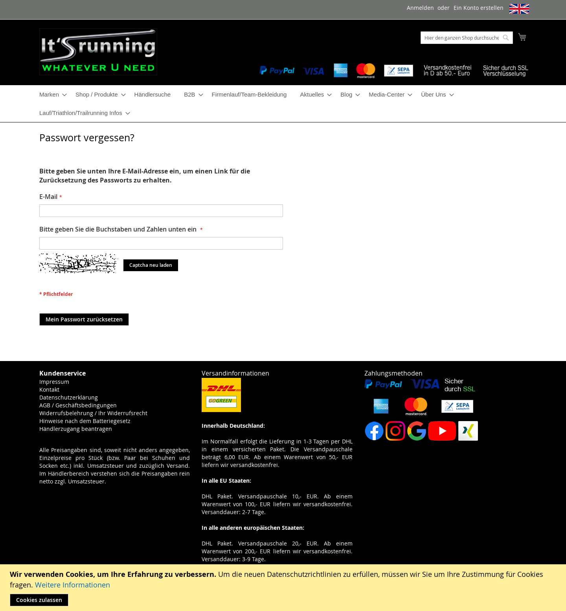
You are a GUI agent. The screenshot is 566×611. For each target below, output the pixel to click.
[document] (284, 587)
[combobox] (467, 37)
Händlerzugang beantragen (75, 428)
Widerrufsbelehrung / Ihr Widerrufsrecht (93, 413)
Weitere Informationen (72, 584)
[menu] (283, 103)
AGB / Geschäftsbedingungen (78, 405)
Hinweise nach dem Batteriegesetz (84, 421)
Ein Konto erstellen (479, 7)
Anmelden (420, 7)
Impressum (54, 381)
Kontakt (49, 389)
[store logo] (98, 51)
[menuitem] (51, 94)
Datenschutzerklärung (68, 397)
